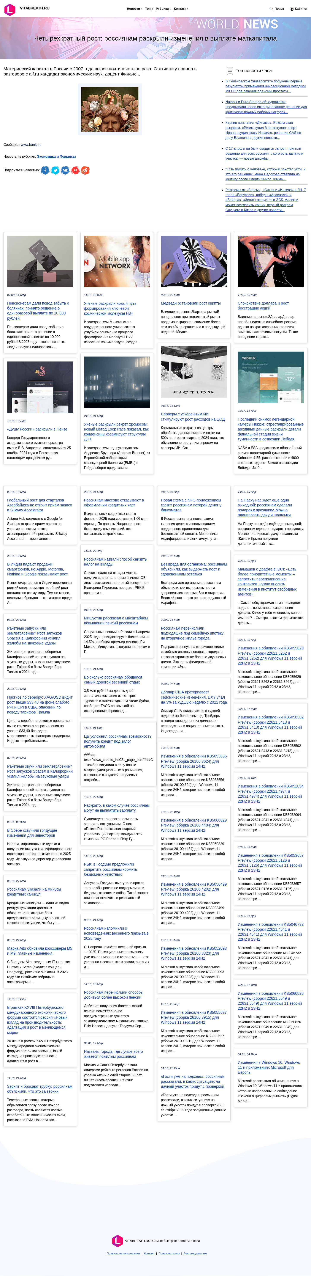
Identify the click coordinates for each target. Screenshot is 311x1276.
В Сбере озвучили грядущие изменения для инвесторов (32, 833)
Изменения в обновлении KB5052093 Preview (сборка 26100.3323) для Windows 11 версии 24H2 (194, 953)
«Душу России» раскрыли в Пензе (37, 429)
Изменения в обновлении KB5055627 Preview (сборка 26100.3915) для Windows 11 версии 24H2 (194, 1017)
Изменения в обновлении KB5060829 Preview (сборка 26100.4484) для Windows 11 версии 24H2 (194, 825)
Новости (133, 8)
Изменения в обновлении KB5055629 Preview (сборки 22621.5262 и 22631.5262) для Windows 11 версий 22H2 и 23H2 (271, 655)
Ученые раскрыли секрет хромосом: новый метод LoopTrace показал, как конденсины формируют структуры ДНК (116, 432)
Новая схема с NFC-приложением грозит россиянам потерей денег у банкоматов (191, 505)
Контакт (180, 8)
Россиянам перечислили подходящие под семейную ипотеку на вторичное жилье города (192, 633)
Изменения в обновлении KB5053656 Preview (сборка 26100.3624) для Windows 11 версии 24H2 (194, 761)
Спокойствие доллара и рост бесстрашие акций (263, 305)
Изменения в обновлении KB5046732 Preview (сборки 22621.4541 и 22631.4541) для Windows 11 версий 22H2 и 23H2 (271, 932)
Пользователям (169, 1253)
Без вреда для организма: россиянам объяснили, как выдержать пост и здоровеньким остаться (194, 569)
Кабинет (299, 9)
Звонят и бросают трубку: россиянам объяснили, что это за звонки (39, 1089)
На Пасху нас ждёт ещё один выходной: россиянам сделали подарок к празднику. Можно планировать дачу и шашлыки (265, 507)
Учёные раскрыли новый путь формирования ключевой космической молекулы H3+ (110, 308)
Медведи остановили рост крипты (191, 303)
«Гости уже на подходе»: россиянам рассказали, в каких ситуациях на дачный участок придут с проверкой (192, 1081)
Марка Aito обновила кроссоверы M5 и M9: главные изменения (39, 950)
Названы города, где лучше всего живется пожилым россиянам (113, 1054)
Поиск (277, 9)
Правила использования (123, 1253)
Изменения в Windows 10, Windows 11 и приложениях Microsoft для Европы (269, 1067)
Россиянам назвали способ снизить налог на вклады (115, 561)
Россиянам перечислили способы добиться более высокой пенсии (113, 994)
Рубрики (162, 8)
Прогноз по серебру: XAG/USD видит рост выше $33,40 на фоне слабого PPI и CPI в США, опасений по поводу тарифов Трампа (40, 705)
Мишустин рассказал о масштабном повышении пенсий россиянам (116, 620)
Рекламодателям (195, 1253)
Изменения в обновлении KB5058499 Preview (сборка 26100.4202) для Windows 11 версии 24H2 (194, 889)
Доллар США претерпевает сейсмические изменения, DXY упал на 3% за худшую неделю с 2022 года (194, 697)
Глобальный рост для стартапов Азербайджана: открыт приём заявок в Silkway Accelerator (39, 505)
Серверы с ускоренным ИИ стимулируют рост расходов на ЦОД (193, 416)
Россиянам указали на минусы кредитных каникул (34, 891)
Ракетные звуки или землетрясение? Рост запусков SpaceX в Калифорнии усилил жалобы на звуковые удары (40, 771)
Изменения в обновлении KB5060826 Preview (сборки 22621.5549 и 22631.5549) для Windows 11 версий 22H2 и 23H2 (271, 1001)
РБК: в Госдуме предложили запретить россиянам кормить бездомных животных (110, 869)
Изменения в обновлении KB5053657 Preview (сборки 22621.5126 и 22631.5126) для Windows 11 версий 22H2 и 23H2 (271, 863)
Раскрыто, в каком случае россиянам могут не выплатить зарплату (117, 807)
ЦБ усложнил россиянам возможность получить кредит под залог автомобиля (117, 741)
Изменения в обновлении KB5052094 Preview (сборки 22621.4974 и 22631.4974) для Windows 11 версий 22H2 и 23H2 (271, 793)
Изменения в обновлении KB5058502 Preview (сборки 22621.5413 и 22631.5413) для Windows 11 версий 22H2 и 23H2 (271, 724)
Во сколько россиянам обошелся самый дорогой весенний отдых (113, 679)
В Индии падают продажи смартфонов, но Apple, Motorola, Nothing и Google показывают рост (37, 569)
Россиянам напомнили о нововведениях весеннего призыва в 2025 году (116, 933)
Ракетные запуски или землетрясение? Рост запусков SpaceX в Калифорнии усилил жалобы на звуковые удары (34, 636)
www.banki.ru (31, 144)
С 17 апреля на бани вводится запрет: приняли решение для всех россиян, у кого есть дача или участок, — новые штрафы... (264, 153)
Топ (148, 8)
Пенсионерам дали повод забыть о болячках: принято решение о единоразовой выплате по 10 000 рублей (38, 311)
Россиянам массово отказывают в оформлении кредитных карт (114, 502)
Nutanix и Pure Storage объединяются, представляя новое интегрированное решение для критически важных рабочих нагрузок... (266, 107)
